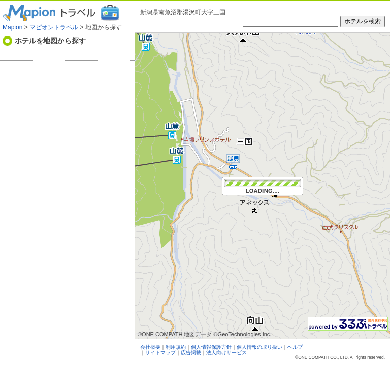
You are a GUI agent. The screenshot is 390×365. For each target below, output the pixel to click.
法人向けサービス (226, 352)
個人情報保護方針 (211, 347)
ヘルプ (295, 347)
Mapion (12, 27)
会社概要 (150, 347)
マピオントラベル (53, 27)
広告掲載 (191, 352)
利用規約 (176, 347)
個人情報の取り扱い (259, 347)
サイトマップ (160, 352)
